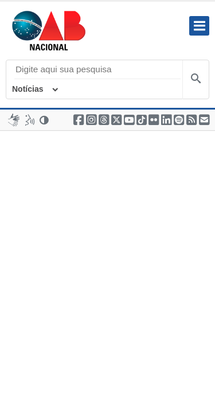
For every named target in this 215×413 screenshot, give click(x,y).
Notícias (27, 88)
